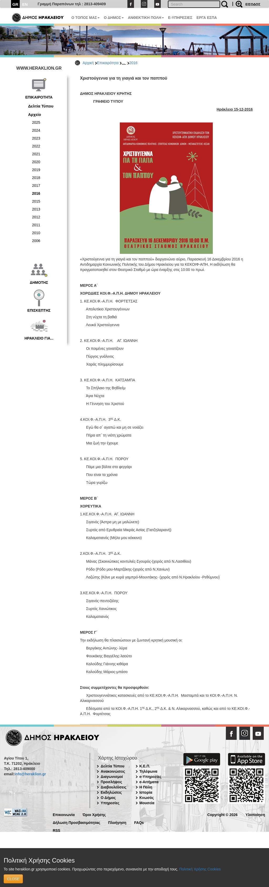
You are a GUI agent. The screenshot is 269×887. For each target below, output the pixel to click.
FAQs (139, 822)
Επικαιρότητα (107, 63)
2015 (36, 201)
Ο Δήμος (108, 798)
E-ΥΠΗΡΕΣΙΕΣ (180, 18)
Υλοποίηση (255, 814)
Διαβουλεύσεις (113, 787)
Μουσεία (146, 803)
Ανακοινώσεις (113, 771)
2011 (36, 225)
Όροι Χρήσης (94, 814)
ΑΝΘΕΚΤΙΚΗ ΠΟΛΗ (146, 18)
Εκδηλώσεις (111, 792)
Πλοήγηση (117, 822)
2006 (36, 241)
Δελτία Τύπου (40, 106)
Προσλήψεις (111, 782)
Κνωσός (146, 798)
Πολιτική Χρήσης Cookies (200, 869)
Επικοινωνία (64, 814)
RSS (56, 830)
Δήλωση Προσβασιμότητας (76, 822)
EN (25, 4)
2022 (36, 146)
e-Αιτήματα (149, 782)
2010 (36, 233)
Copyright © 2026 (222, 814)
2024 (36, 130)
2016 (133, 63)
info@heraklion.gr (30, 774)
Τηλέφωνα (148, 771)
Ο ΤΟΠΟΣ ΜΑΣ (85, 18)
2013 (36, 209)
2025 (36, 122)
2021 (36, 154)
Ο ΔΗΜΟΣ (113, 18)
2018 (36, 178)
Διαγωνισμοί (112, 777)
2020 (36, 162)
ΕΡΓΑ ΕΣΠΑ (206, 18)
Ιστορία (145, 792)
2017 (36, 185)
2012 (36, 217)
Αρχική (88, 63)
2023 (36, 138)
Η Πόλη (145, 787)
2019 (36, 170)
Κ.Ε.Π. (144, 766)
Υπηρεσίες (110, 803)
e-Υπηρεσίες (150, 777)
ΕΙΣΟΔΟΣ (252, 4)
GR (15, 4)
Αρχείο (34, 114)
